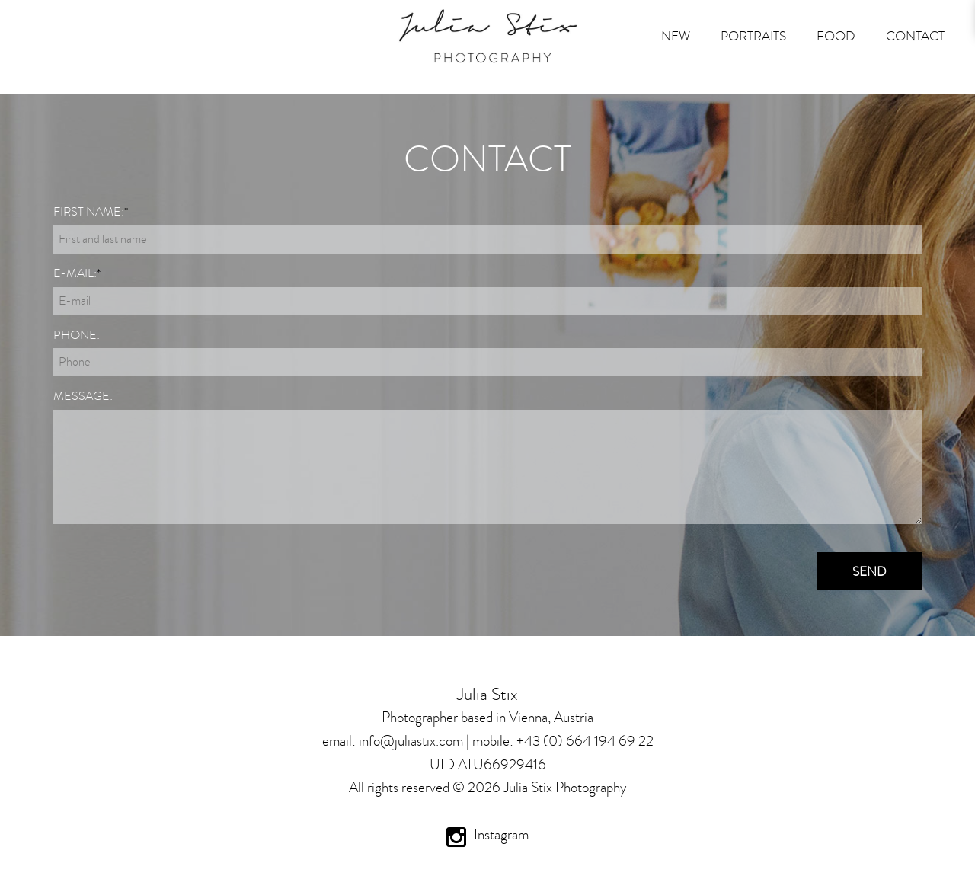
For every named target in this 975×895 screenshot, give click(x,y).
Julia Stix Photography (564, 787)
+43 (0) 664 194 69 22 (585, 740)
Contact (915, 36)
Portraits (753, 36)
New (675, 36)
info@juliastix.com (411, 740)
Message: (83, 396)
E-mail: (77, 273)
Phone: (76, 335)
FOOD (836, 36)
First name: (90, 211)
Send (869, 571)
